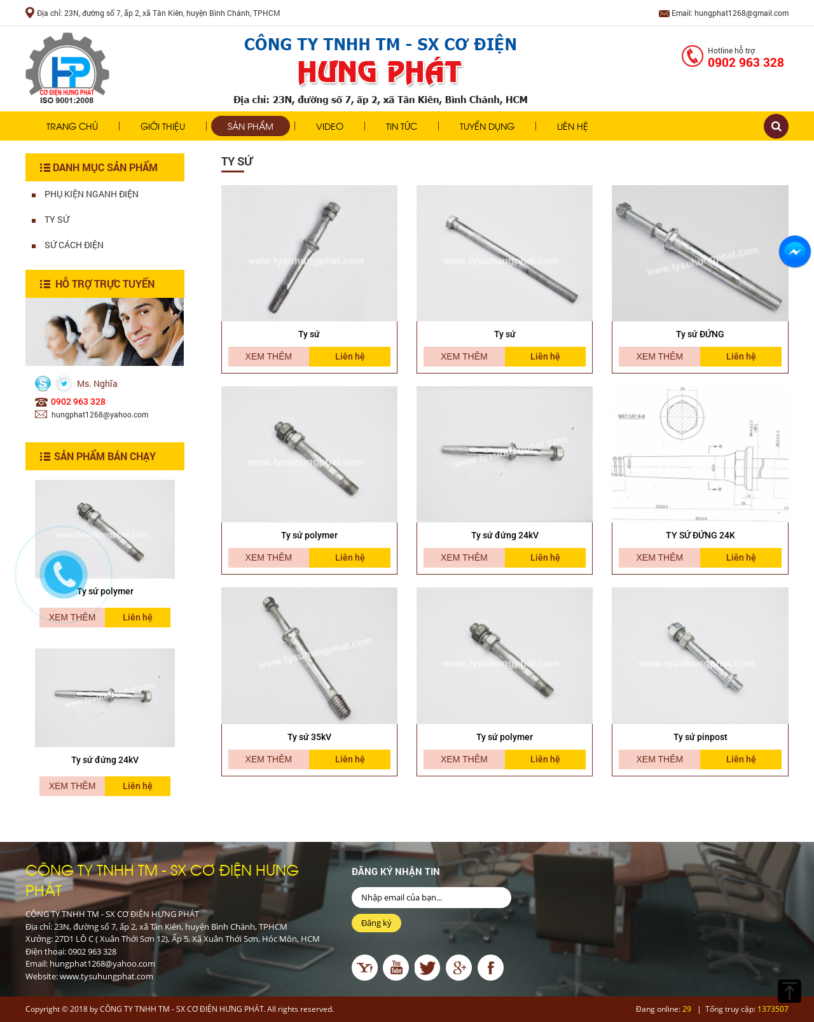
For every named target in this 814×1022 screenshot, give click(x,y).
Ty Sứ (50, 219)
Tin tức (401, 126)
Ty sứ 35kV (309, 737)
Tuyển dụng (487, 126)
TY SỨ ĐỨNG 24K (700, 535)
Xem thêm (72, 786)
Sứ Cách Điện (68, 245)
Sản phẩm (250, 126)
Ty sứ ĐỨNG (700, 334)
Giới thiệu (163, 126)
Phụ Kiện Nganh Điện (85, 194)
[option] (104, 732)
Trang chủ (72, 126)
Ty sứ (309, 334)
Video (329, 126)
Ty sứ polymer (309, 535)
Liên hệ (572, 126)
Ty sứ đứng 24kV (105, 760)
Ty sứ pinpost (700, 737)
